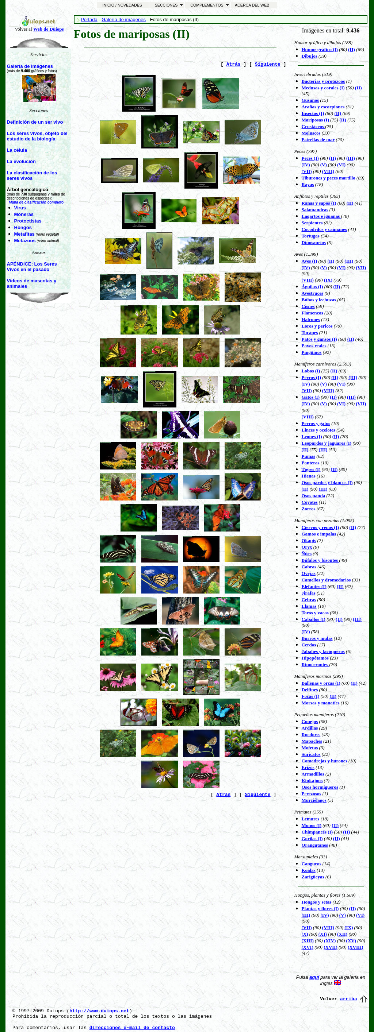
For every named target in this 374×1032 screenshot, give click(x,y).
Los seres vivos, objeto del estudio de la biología (37, 136)
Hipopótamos (315, 658)
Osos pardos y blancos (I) (327, 482)
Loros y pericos (317, 326)
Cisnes (308, 306)
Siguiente (267, 64)
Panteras (311, 462)
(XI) (322, 934)
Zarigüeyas (313, 877)
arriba (348, 999)
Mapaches (312, 741)
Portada (89, 19)
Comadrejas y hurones (324, 761)
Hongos (23, 227)
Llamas (309, 606)
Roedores (311, 734)
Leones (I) (312, 436)
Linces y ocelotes (318, 430)
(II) (358, 87)
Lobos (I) (311, 371)
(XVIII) (355, 947)
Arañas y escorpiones (323, 106)
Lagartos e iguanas (321, 216)
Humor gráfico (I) (320, 49)
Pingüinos (312, 352)
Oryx (307, 547)
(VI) (341, 267)
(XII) (342, 934)
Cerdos (309, 645)
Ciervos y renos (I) (320, 527)
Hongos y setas (317, 902)
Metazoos (25, 240)
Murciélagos (314, 800)
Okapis (309, 540)
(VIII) (328, 171)
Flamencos (312, 313)
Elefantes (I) (314, 586)
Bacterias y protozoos (323, 81)
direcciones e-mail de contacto (132, 1028)
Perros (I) (311, 377)
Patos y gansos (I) (319, 339)
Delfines (310, 689)
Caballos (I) (313, 619)
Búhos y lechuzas (319, 299)
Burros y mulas (317, 638)
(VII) (307, 171)
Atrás (233, 64)
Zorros (309, 508)
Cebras (309, 599)
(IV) (306, 403)
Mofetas (310, 747)
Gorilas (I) (312, 838)
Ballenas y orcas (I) (321, 683)
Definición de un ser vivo (35, 122)
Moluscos (311, 133)
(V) (323, 403)
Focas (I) (311, 696)
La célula (17, 150)
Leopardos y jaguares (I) (327, 443)
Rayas (308, 184)
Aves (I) (309, 261)
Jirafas (309, 593)
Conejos (310, 721)
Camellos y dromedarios (326, 580)
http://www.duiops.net (99, 1011)
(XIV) (330, 940)
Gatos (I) (311, 397)
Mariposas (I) (315, 120)
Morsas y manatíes (321, 703)
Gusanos (310, 100)
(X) (305, 934)
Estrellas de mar (318, 139)
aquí (314, 977)
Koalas (309, 870)
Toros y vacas (315, 612)
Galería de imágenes (30, 66)
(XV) (351, 940)
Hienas (309, 476)
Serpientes (312, 222)
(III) (322, 449)
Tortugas (311, 236)
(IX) (328, 280)
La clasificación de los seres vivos (32, 175)
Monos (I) (312, 825)
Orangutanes (315, 845)
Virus (20, 207)
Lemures (311, 819)
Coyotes (310, 502)
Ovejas (309, 573)
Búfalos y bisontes (320, 560)
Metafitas (24, 234)
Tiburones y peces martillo (328, 178)
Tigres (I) (311, 469)
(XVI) (308, 947)
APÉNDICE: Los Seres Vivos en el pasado (32, 266)
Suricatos (311, 754)
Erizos (308, 767)
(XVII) (330, 947)
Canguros (311, 863)
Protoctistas (28, 221)
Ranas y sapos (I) (319, 203)
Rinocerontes (315, 664)
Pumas (309, 456)
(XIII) (308, 940)
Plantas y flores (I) (320, 908)
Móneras (24, 214)
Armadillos (313, 774)
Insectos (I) (313, 113)
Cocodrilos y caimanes (324, 229)
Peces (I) (310, 158)
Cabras (309, 566)
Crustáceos (313, 126)
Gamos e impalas (319, 534)
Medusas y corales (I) (323, 87)
